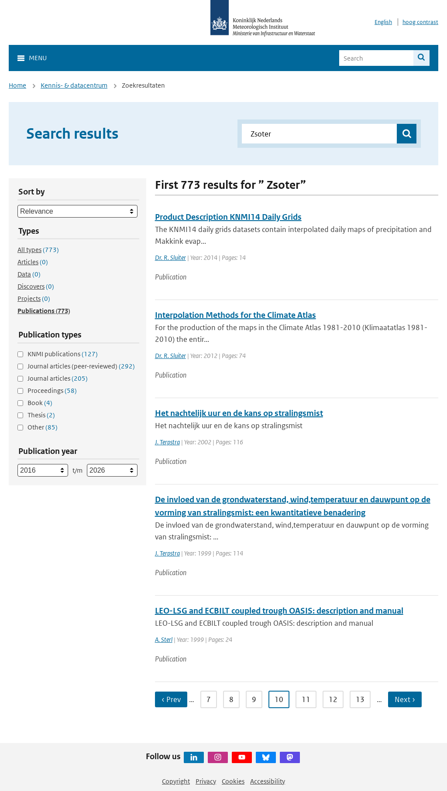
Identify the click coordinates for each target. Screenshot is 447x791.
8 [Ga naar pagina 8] (231, 699)
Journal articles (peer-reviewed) (81, 366)
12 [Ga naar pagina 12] (333, 699)
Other (43, 427)
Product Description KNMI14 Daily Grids (228, 217)
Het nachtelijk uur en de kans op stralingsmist (239, 413)
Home (17, 85)
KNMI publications (63, 354)
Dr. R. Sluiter (170, 257)
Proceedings (52, 390)
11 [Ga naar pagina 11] (306, 699)
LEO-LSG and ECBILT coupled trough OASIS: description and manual (279, 611)
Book (40, 403)
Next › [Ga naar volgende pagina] (405, 699)
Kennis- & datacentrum (74, 85)
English (383, 22)
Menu (38, 58)
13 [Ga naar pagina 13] (360, 699)
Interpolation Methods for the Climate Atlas (235, 315)
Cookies (233, 781)
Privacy (206, 781)
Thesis (41, 415)
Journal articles (58, 378)
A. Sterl (163, 639)
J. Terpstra (167, 442)
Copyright (176, 781)
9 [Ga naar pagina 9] (254, 699)
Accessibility (267, 781)
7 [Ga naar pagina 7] (208, 699)
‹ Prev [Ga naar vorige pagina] (171, 699)
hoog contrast (420, 22)
